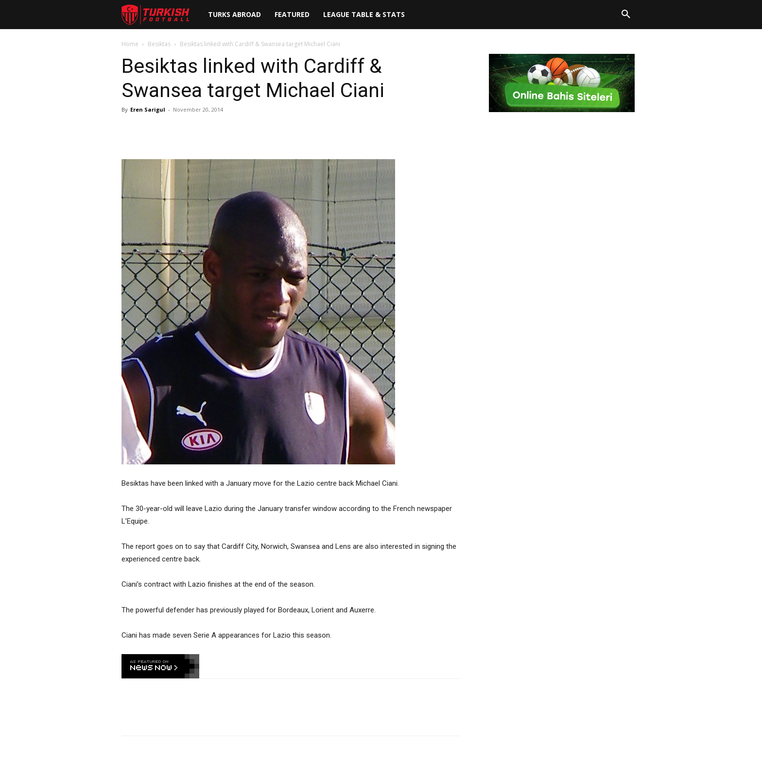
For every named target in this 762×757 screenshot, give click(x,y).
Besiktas (159, 44)
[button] (626, 14)
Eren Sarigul (147, 109)
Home (130, 44)
